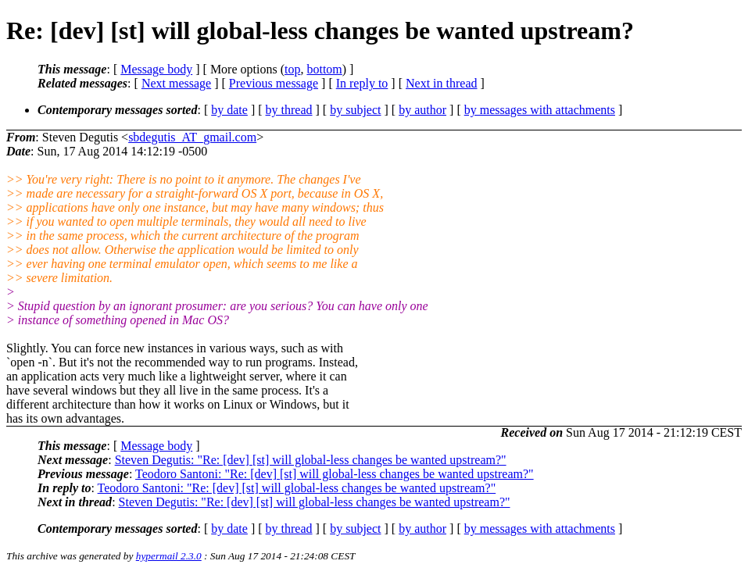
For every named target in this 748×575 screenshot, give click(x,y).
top (292, 69)
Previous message (273, 83)
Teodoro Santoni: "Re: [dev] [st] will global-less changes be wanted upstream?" (334, 473)
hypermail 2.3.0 (169, 556)
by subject (355, 109)
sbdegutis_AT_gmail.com (192, 137)
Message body (156, 69)
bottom (324, 69)
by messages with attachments (539, 109)
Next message (176, 83)
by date (229, 109)
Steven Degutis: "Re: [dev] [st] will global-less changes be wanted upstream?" (310, 459)
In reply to (362, 83)
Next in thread (442, 83)
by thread (289, 109)
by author (422, 109)
